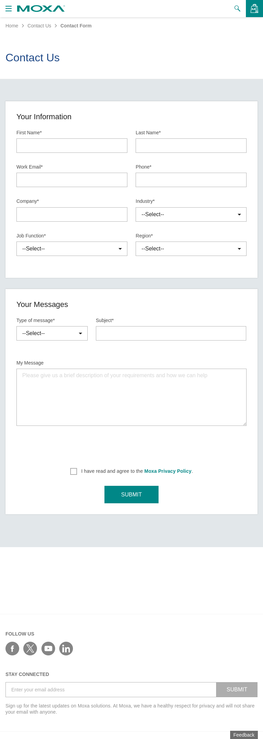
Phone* (143, 167)
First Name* (29, 132)
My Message (29, 363)
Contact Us (39, 25)
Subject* (105, 320)
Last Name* (148, 132)
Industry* (145, 201)
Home (11, 25)
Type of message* (35, 320)
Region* (144, 235)
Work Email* (29, 167)
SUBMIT (131, 494)
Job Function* (31, 235)
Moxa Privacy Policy (168, 471)
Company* (27, 201)
